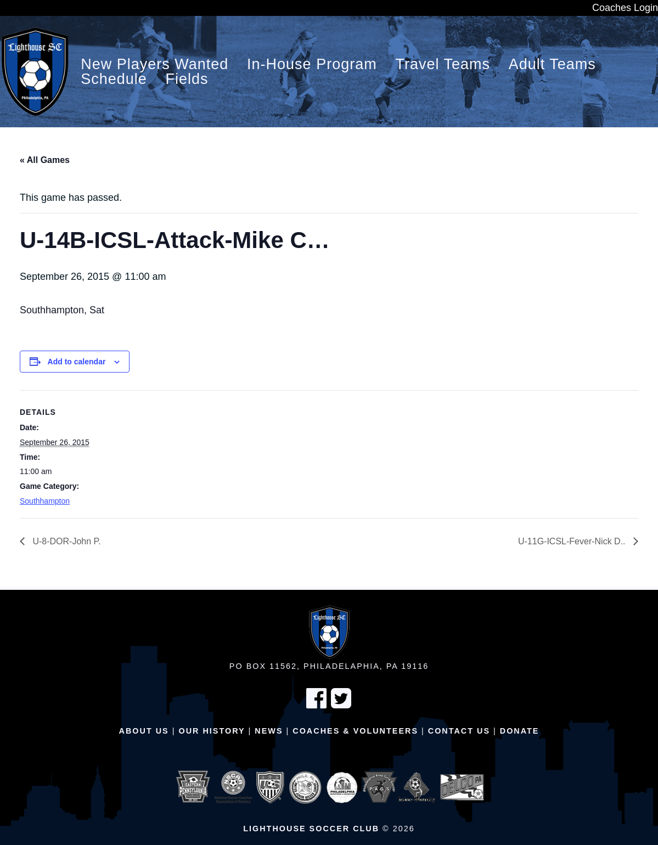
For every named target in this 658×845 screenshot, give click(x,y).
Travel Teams (442, 64)
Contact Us (459, 730)
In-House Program (312, 64)
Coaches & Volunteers (355, 730)
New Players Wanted (154, 64)
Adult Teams (552, 64)
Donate (519, 730)
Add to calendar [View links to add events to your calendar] (77, 361)
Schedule (114, 79)
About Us (144, 730)
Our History (211, 730)
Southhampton (45, 501)
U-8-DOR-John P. (65, 541)
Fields (187, 79)
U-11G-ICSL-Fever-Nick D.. (573, 541)
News (269, 730)
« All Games (45, 160)
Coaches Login (625, 7)
